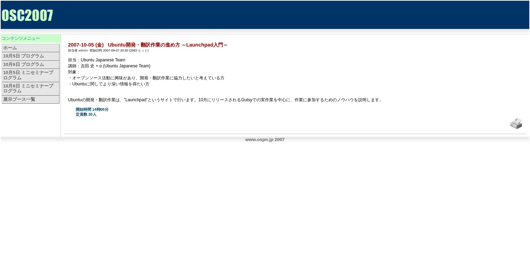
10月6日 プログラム (23, 64)
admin (83, 50)
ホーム (10, 47)
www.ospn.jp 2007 (265, 139)
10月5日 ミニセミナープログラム (28, 75)
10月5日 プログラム (23, 56)
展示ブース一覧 (19, 99)
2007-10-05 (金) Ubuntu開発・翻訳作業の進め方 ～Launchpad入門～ (148, 45)
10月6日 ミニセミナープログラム (28, 88)
